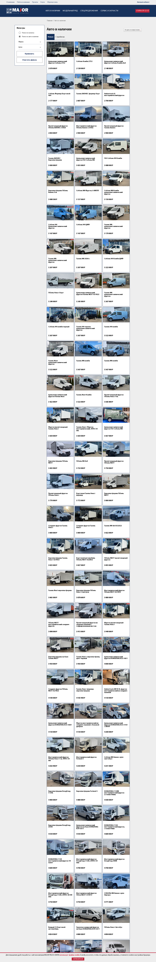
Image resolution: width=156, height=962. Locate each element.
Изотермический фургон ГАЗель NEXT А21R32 (104, 463)
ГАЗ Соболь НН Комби (129, 130)
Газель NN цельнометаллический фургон (81, 197)
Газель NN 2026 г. (127, 196)
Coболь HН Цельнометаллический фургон (129, 163)
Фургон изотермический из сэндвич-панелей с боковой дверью (80, 570)
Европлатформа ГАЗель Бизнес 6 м (58, 163)
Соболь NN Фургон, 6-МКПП (81, 163)
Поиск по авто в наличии (30, 37)
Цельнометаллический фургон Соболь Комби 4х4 (105, 63)
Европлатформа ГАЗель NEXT (58, 365)
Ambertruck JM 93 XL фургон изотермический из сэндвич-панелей (128, 534)
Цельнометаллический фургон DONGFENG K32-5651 (58, 533)
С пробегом (60, 37)
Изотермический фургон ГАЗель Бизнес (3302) (129, 97)
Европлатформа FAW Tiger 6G (104, 807)
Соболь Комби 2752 (80, 61)
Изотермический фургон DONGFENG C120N (103, 773)
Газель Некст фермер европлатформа (104, 532)
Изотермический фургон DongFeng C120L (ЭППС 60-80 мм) (130, 671)
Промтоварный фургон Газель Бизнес (58, 130)
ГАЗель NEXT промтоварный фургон (129, 430)
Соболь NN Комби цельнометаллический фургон (105, 163)
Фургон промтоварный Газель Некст (81, 331)
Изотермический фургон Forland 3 (55, 604)
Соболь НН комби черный (55, 265)
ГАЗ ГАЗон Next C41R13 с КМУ (130, 875)
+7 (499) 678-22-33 (102, 940)
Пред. (135, 892)
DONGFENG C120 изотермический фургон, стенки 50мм (128, 637)
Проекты (36, 2)
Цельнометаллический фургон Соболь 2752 (57, 62)
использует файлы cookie (74, 953)
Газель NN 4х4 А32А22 (57, 429)
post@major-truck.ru (99, 942)
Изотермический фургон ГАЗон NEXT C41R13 (56, 705)
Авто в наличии (47, 11)
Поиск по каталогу (28, 33)
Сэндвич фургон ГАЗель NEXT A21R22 (82, 532)
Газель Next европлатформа (55, 463)
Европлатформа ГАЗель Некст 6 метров (82, 463)
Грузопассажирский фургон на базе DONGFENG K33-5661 (128, 739)
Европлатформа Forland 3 (126, 604)
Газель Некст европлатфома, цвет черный (128, 497)
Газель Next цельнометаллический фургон (129, 266)
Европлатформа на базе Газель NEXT (104, 497)
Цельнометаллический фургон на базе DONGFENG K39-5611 (105, 637)
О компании (10, 2)
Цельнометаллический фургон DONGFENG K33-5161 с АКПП (105, 569)
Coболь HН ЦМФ (55, 196)
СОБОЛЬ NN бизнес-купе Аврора (80, 705)
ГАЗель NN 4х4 (78, 365)
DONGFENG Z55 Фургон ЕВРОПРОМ (81, 773)
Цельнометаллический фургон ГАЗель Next (105, 299)
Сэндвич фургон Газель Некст (105, 398)
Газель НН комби (103, 264)
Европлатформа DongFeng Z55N (79, 636)
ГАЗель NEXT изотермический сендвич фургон (127, 463)
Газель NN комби (55, 298)
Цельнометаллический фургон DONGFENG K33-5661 (58, 569)
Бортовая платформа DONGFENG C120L (81, 739)
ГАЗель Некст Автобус (57, 738)
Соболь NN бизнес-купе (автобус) (81, 604)
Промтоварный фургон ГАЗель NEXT (105, 365)
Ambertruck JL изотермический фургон (79, 97)
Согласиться (78, 959)
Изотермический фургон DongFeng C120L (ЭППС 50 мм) (82, 671)
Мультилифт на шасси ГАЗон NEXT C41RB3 (129, 841)
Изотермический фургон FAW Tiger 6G (56, 841)
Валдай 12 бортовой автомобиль (104, 705)
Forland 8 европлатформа (79, 841)
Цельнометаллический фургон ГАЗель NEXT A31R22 (105, 231)
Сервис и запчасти (113, 11)
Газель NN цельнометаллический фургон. (129, 231)
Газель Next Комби (127, 298)
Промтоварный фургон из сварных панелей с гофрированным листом (58, 498)
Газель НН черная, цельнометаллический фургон (81, 266)
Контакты (72, 940)
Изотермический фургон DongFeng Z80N (105, 670)
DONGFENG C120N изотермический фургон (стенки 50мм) (57, 637)
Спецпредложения (89, 11)
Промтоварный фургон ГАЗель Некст (129, 365)
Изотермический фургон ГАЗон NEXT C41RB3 (104, 739)
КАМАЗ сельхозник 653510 (103, 875)
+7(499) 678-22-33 (142, 11)
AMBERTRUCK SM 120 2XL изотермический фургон (56, 876)
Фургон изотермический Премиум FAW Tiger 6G (105, 842)
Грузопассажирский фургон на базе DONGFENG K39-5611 (128, 705)
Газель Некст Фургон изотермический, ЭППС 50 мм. (105, 332)
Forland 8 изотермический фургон (55, 807)
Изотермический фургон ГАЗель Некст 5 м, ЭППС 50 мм (129, 569)
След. (139, 892)
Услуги (44, 2)
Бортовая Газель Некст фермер (57, 398)
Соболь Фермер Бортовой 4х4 (126, 62)
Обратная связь (55, 2)
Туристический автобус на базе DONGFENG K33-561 (129, 773)
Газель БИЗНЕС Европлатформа (79, 130)
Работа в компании (24, 2)
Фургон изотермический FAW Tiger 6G (128, 807)
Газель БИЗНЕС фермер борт (57, 96)
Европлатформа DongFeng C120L (103, 604)
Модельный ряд (67, 11)
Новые (51, 37)
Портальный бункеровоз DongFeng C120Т (81, 876)
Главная (50, 21)
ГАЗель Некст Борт (80, 230)
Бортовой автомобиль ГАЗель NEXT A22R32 (105, 430)
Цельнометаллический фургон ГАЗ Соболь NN (105, 130)
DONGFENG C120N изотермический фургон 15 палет (55, 773)
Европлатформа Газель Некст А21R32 (81, 430)
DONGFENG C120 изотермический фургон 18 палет (55, 671)
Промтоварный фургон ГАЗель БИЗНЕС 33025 (105, 96)
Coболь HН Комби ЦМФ (57, 230)
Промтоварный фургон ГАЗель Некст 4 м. (58, 331)
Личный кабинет (143, 2)
